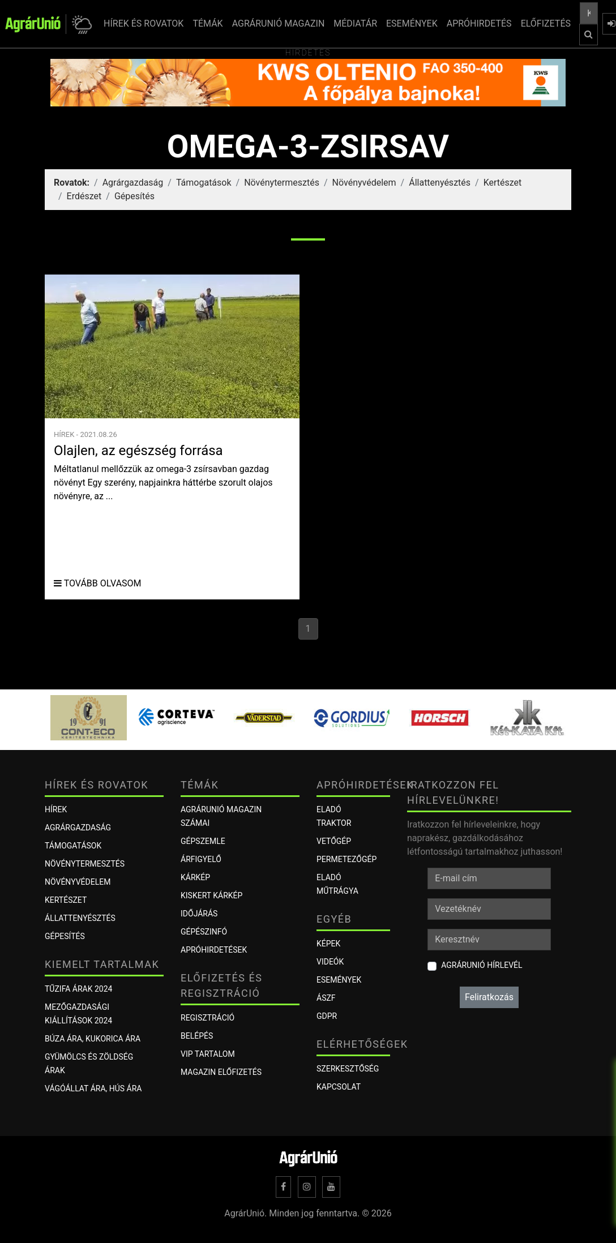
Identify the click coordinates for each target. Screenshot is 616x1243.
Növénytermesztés (281, 182)
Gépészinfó (204, 931)
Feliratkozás (489, 997)
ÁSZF (326, 997)
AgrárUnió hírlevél (481, 965)
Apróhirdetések (214, 949)
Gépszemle (203, 841)
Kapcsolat (338, 1086)
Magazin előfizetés (221, 1072)
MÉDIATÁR (355, 23)
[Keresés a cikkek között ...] (589, 13)
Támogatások (204, 182)
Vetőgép (333, 841)
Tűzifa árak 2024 (78, 988)
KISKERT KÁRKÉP (211, 895)
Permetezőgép (346, 859)
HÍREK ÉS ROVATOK (143, 23)
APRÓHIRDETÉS (479, 23)
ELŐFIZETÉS (546, 23)
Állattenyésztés (439, 182)
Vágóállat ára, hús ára (93, 1088)
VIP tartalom (208, 1053)
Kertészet (503, 182)
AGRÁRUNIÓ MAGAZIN (278, 23)
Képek (328, 943)
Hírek (56, 809)
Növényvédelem (364, 182)
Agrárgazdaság (133, 182)
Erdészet (84, 196)
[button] (80, 24)
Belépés (197, 1035)
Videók (330, 961)
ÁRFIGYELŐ (201, 859)
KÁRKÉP (195, 877)
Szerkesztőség (347, 1068)
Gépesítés (134, 196)
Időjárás (199, 913)
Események (338, 979)
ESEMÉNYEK (412, 23)
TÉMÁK (207, 23)
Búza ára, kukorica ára (92, 1038)
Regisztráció (207, 1017)
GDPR (326, 1016)
